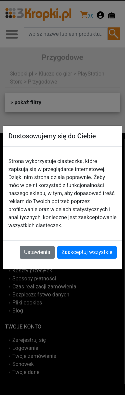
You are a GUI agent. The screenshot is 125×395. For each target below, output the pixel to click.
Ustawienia (37, 252)
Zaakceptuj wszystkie (87, 252)
